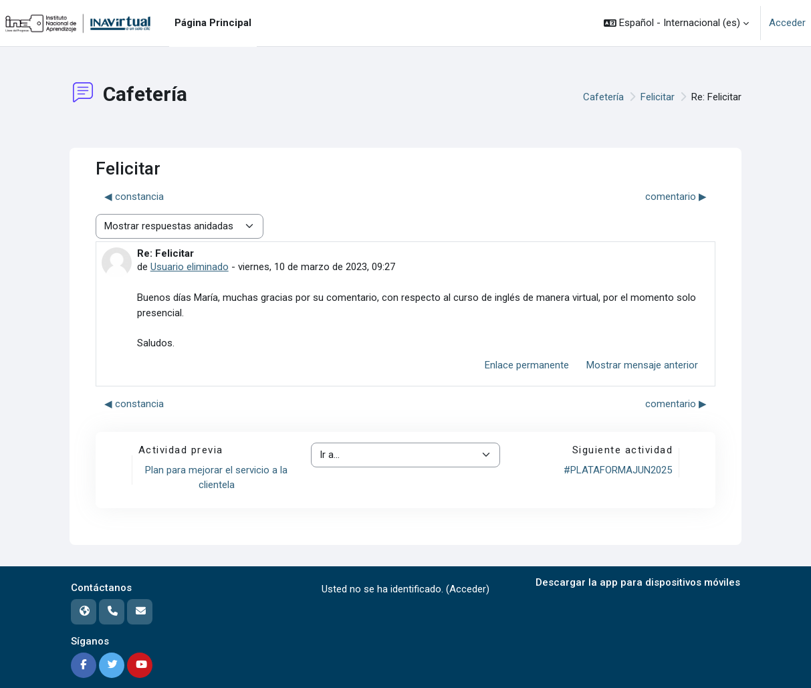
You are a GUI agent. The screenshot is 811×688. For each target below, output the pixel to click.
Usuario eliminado (189, 267)
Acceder (787, 23)
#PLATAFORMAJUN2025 (618, 470)
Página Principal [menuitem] (213, 23)
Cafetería (603, 97)
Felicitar (658, 97)
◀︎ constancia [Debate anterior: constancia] (134, 197)
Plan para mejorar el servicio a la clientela (216, 477)
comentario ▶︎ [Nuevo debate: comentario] (676, 197)
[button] (676, 23)
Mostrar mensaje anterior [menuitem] (642, 365)
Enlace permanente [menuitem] (527, 365)
